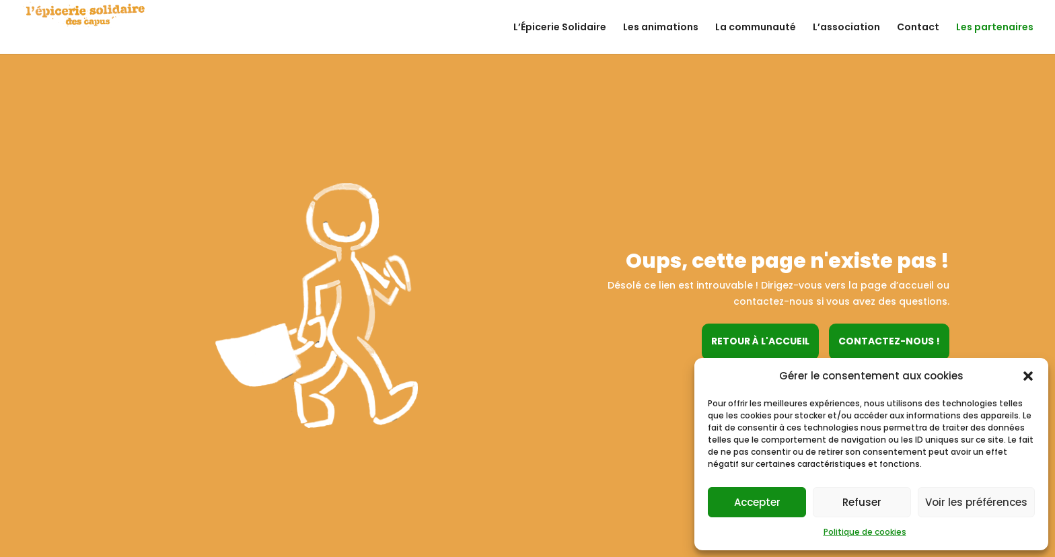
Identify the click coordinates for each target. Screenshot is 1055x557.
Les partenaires (994, 28)
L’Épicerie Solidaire (559, 28)
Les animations (660, 28)
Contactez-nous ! (889, 341)
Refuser (861, 502)
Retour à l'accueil (760, 341)
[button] (1028, 376)
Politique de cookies (865, 531)
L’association (846, 28)
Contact (918, 28)
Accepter (757, 502)
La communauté (755, 28)
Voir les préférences (976, 502)
